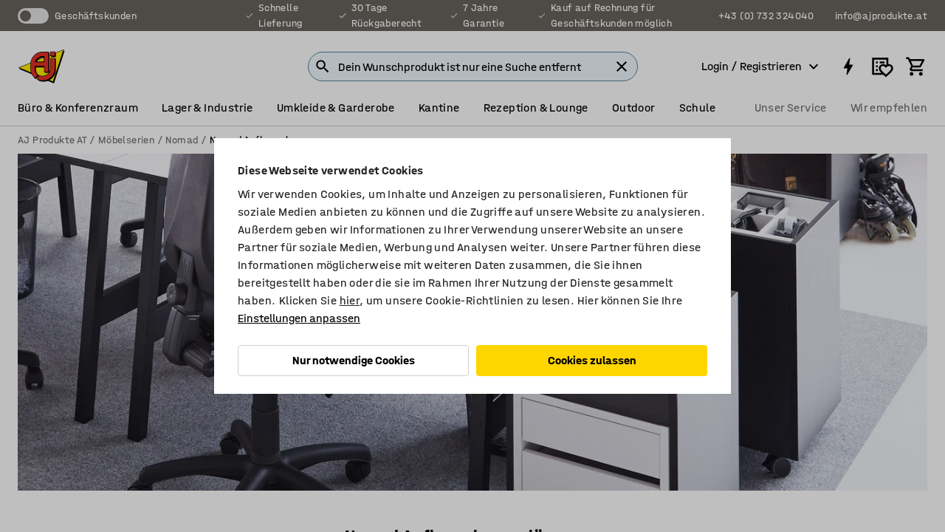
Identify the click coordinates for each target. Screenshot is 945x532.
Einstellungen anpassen (299, 318)
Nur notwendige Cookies (353, 360)
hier (350, 300)
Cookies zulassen (592, 360)
